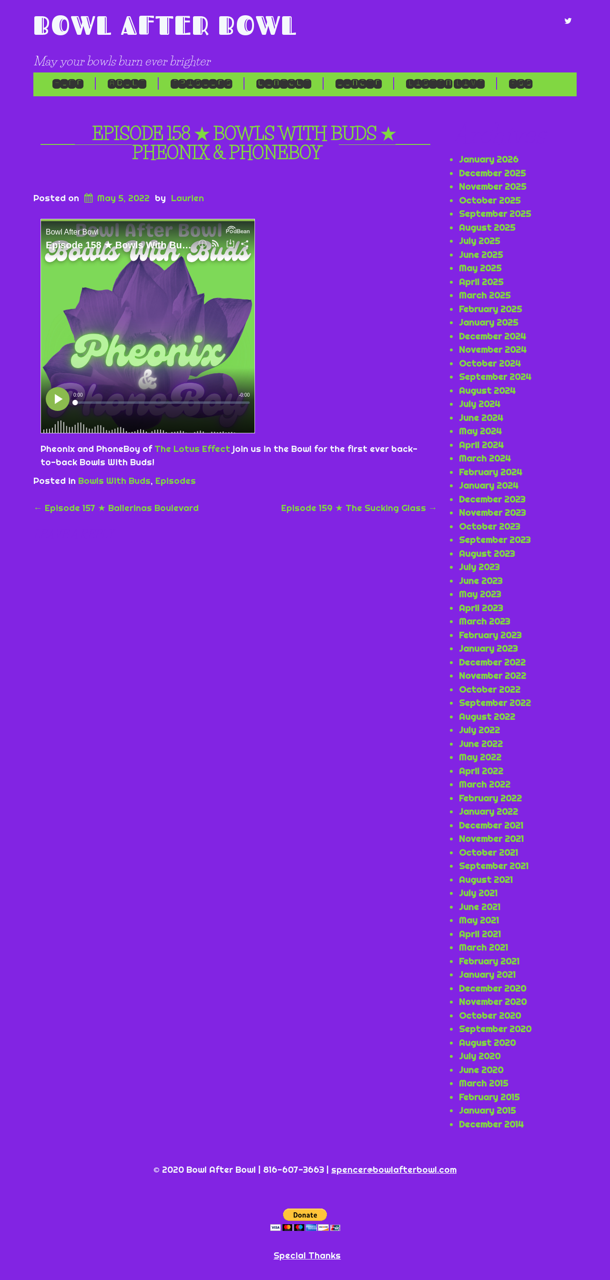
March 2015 (483, 1083)
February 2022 (490, 798)
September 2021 (494, 865)
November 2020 (493, 1001)
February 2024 (490, 472)
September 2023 (494, 539)
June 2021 (479, 906)
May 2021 (479, 920)
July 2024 (479, 404)
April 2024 (481, 445)
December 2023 (492, 499)
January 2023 (488, 648)
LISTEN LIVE (445, 83)
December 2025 (492, 173)
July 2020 (479, 1056)
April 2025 (481, 281)
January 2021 (487, 974)
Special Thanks (307, 1255)
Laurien (187, 198)
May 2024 (480, 431)
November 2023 (492, 512)
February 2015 (489, 1097)
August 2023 (487, 553)
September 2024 (495, 376)
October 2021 (488, 852)
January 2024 (488, 485)
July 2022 (479, 730)
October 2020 (490, 1015)
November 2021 (491, 838)
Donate (358, 83)
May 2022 (480, 757)
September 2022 (495, 702)
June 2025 (481, 254)
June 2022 (481, 743)
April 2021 (480, 934)
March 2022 (484, 784)
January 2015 (487, 1110)
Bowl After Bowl (165, 25)
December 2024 (492, 336)
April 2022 (481, 771)
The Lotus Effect (192, 448)
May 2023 (480, 594)
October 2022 (489, 689)
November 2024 (493, 349)
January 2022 (488, 811)
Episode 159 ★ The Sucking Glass (359, 507)
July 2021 (478, 893)
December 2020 (492, 988)
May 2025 (480, 268)
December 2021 (491, 825)
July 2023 (479, 567)
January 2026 (488, 159)
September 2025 (495, 213)
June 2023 (480, 580)
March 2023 (484, 621)
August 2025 (487, 227)
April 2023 (481, 608)
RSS (520, 83)
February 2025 (490, 309)
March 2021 (483, 947)
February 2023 (490, 635)
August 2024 (487, 390)
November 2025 (492, 186)
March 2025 (484, 295)
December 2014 (491, 1124)
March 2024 (485, 458)
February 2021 (489, 961)
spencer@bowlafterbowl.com (394, 1169)
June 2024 (481, 417)
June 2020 (481, 1069)
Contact (283, 83)
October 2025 (489, 200)
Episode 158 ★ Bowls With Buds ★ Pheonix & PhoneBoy (244, 143)
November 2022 (492, 675)
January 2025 (488, 322)
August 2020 (487, 1042)
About (127, 83)
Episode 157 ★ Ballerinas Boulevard (116, 507)
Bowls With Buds (114, 480)
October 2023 (489, 526)
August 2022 (487, 716)
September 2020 (495, 1028)
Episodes (201, 83)
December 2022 (492, 662)
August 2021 (486, 879)
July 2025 (479, 240)
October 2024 (490, 363)
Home (67, 83)
